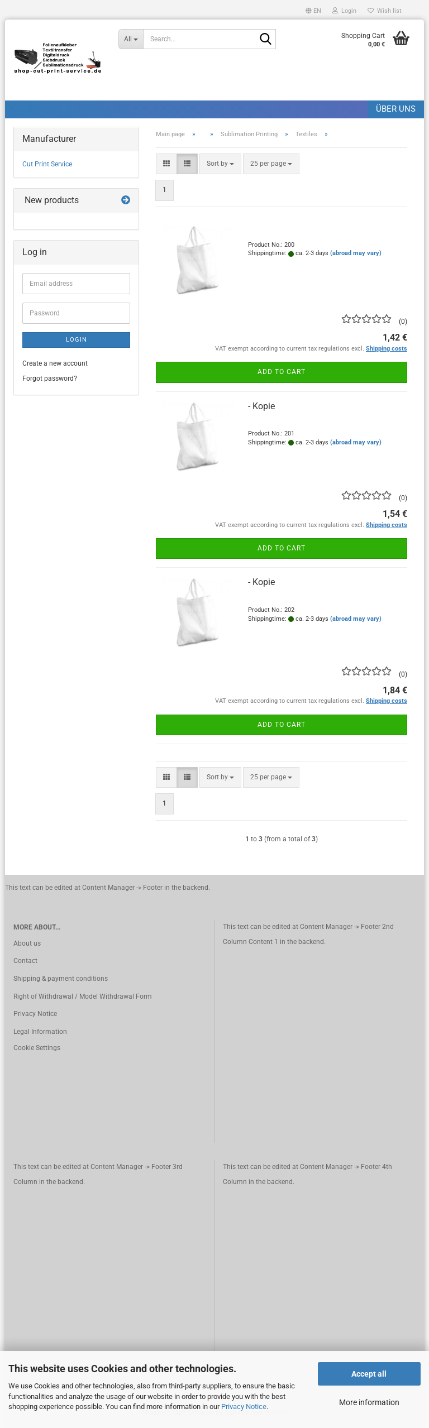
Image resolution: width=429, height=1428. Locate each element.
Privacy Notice (243, 1406)
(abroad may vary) (356, 253)
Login (76, 339)
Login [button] (344, 11)
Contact (25, 961)
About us (27, 943)
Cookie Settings (36, 1048)
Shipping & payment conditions (60, 979)
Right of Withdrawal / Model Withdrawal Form (82, 996)
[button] (313, 10)
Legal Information (40, 1032)
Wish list (385, 11)
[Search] (265, 40)
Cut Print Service (47, 164)
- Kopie (261, 406)
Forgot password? (49, 378)
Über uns (396, 109)
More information (369, 1402)
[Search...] (130, 39)
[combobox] (220, 164)
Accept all (369, 1373)
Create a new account (55, 363)
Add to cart (282, 372)
